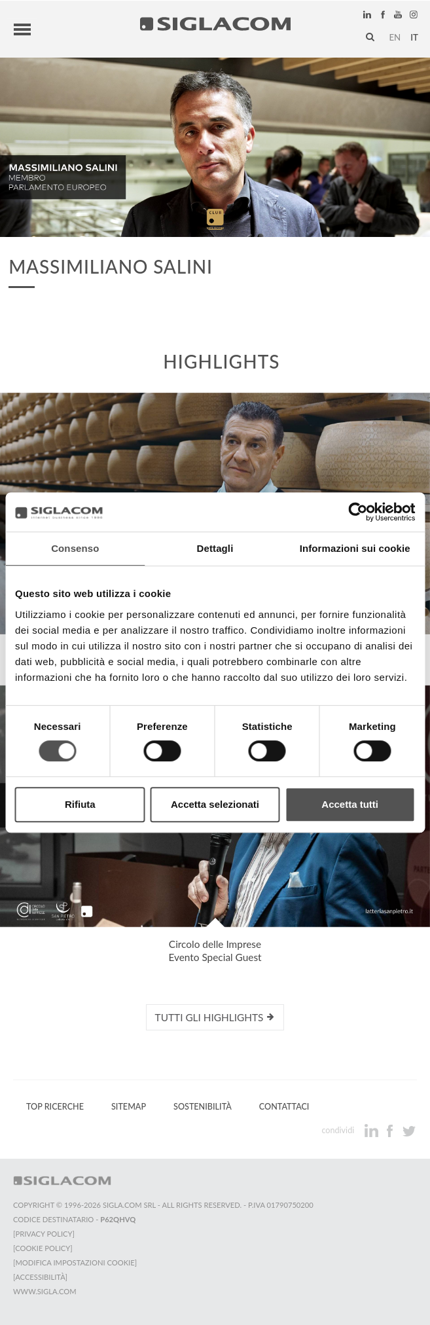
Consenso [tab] (75, 548)
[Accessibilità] (40, 1277)
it (414, 37)
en (395, 37)
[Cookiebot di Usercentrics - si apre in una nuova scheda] (357, 512)
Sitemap (128, 1107)
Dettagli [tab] (215, 548)
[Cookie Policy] (43, 1248)
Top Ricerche (55, 1107)
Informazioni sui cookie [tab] (355, 548)
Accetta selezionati (215, 804)
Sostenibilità (202, 1107)
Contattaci (284, 1107)
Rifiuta (80, 804)
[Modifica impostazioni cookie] (75, 1262)
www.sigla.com (45, 1291)
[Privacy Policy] (44, 1233)
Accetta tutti (349, 804)
